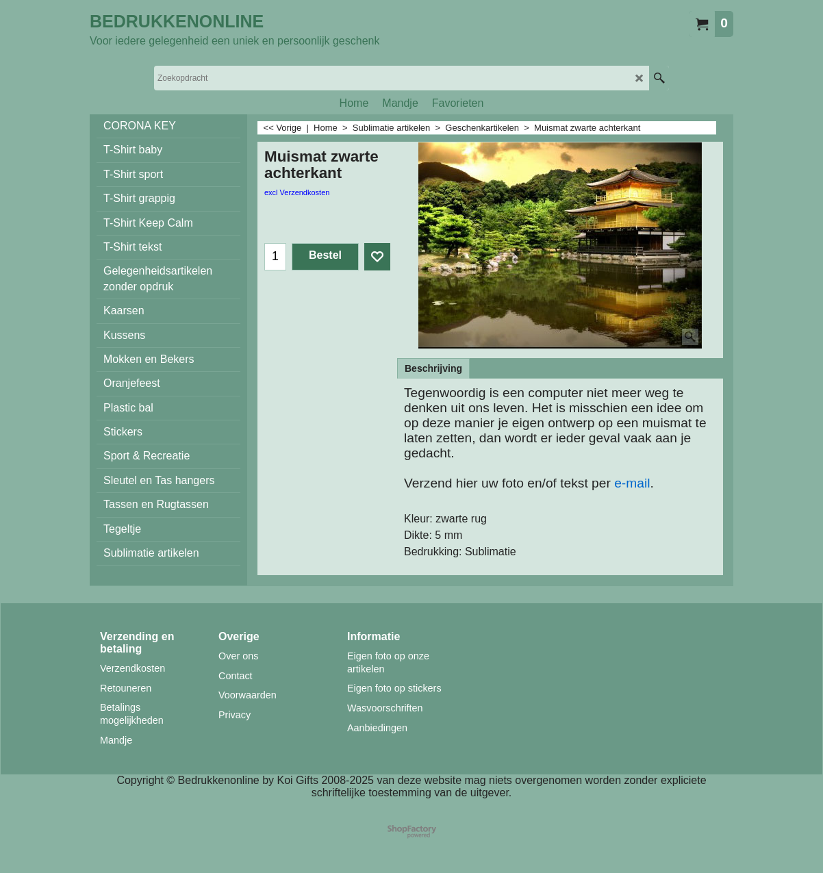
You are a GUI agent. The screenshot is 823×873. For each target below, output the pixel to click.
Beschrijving (433, 368)
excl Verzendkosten (296, 192)
